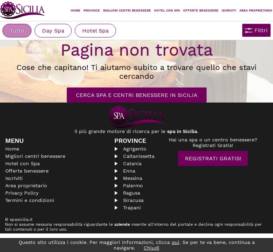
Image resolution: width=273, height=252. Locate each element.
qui (175, 242)
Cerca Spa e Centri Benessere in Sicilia (136, 95)
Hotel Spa (95, 30)
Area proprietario (255, 10)
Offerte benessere (27, 171)
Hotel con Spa (167, 10)
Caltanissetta (139, 156)
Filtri (260, 30)
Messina (132, 178)
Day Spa (53, 30)
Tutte (17, 30)
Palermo (133, 185)
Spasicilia (22, 10)
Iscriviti (229, 10)
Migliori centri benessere (127, 10)
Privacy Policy (21, 193)
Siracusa (133, 200)
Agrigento (134, 149)
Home (75, 10)
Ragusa (131, 193)
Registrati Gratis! (213, 158)
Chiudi (151, 248)
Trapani (132, 207)
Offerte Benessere (200, 10)
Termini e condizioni (29, 200)
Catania (132, 163)
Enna (129, 171)
